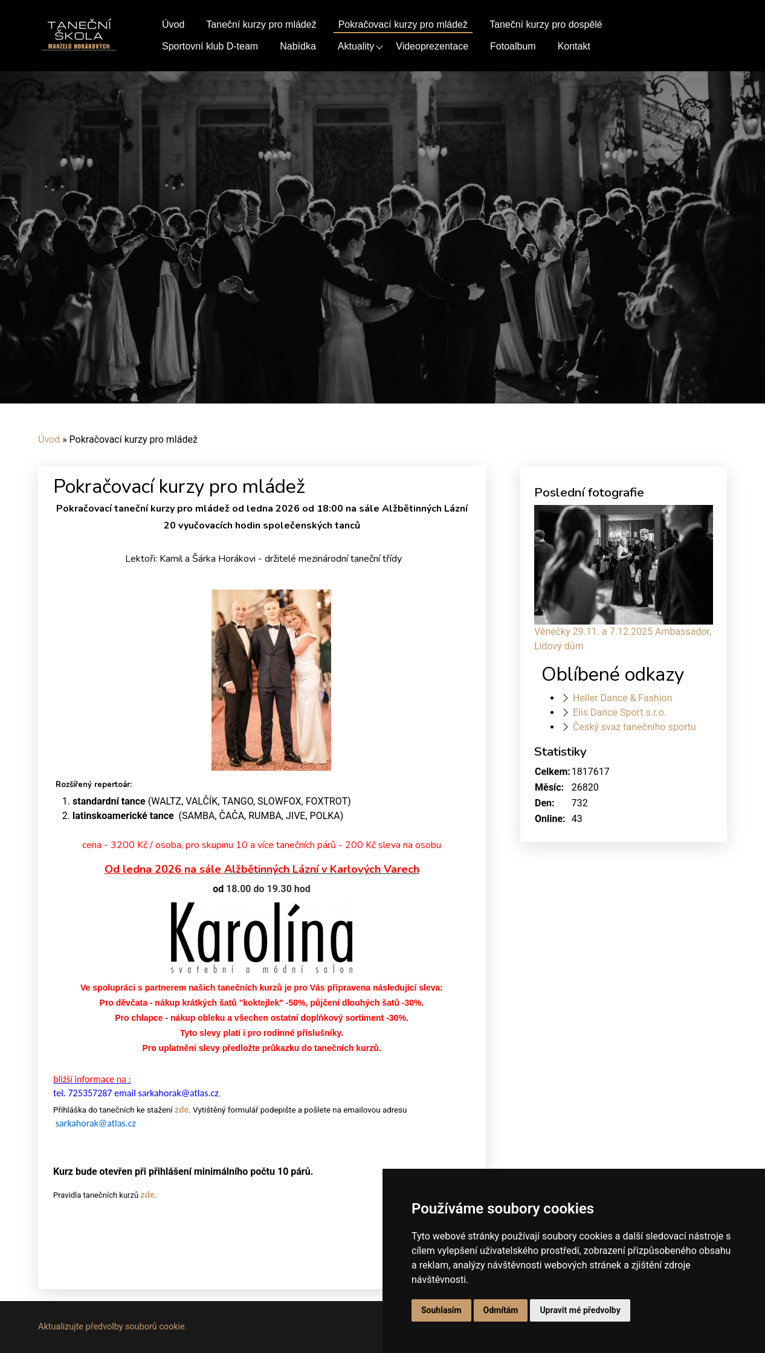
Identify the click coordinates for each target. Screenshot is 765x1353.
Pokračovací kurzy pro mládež (403, 24)
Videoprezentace (432, 46)
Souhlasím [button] (441, 1310)
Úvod (173, 24)
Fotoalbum (513, 46)
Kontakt (574, 46)
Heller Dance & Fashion (623, 698)
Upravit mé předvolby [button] (580, 1310)
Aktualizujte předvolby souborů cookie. (112, 1327)
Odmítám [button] (500, 1310)
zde (182, 1109)
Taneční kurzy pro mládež (261, 24)
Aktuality (356, 46)
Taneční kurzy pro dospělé (545, 24)
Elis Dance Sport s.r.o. (620, 712)
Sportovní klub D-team (210, 46)
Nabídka (298, 46)
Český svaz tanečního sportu (634, 727)
